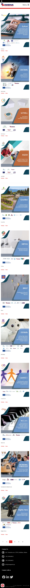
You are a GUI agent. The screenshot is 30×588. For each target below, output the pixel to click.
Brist (2, 310)
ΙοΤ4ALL (3, 134)
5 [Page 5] (18, 541)
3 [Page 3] (10, 541)
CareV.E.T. (3, 398)
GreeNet (3, 222)
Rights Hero (3, 531)
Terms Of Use (26, 585)
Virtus (2, 266)
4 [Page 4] (14, 541)
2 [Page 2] (6, 541)
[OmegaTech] (7, 5)
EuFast (2, 48)
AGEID (2, 176)
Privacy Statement (17, 585)
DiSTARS (3, 91)
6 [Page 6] (22, 541)
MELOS (3, 442)
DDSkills (3, 354)
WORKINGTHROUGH (6, 487)
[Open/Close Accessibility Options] (2, 585)
